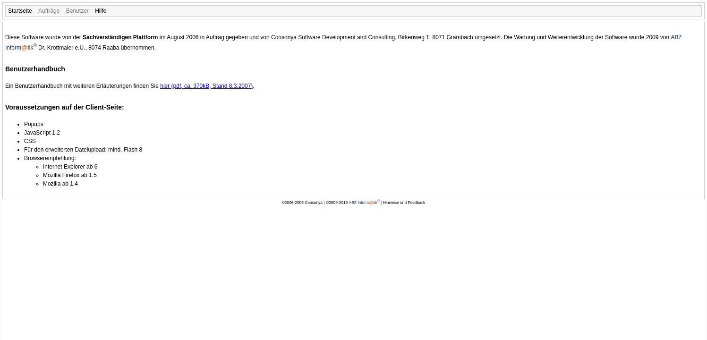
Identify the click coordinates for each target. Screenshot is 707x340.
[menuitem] (20, 11)
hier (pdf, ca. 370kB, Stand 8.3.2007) (206, 86)
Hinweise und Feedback (404, 202)
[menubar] (353, 11)
